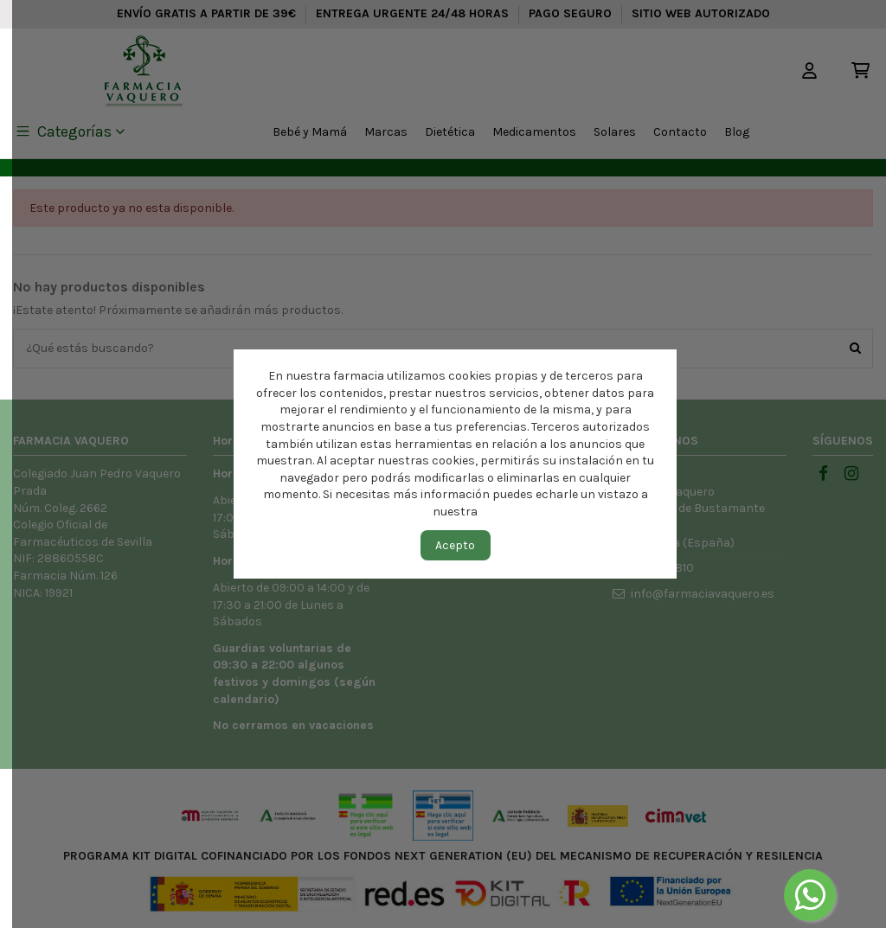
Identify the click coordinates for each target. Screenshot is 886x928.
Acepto (455, 545)
